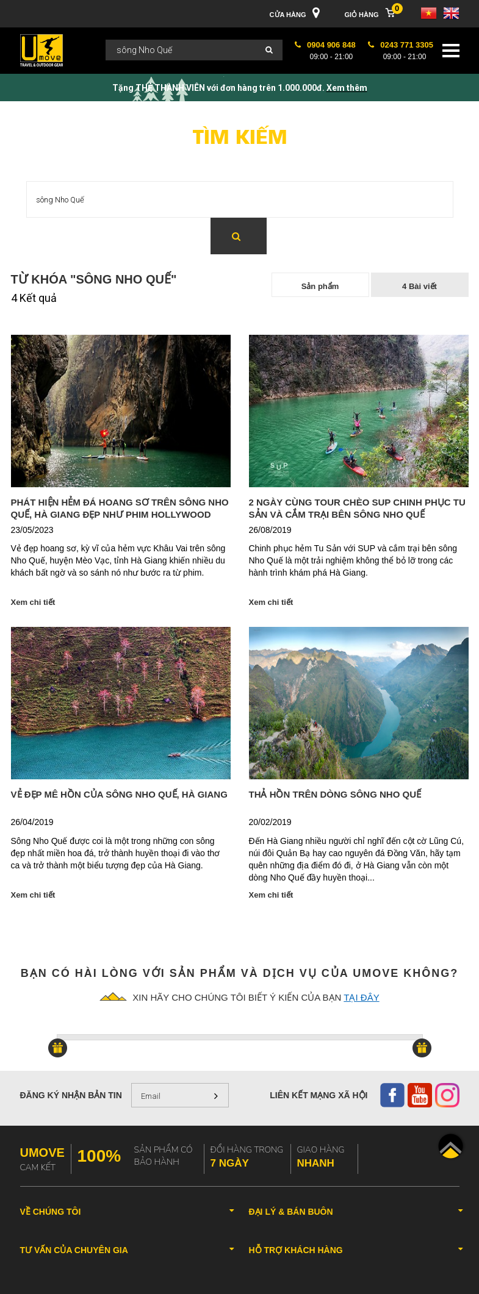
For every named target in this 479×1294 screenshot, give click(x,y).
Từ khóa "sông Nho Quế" (94, 279)
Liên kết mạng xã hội (318, 1095)
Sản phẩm (320, 286)
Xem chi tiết (33, 602)
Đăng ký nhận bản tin (71, 1095)
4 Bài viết (419, 286)
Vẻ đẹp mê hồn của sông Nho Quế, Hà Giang (119, 794)
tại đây (361, 997)
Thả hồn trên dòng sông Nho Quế (335, 794)
